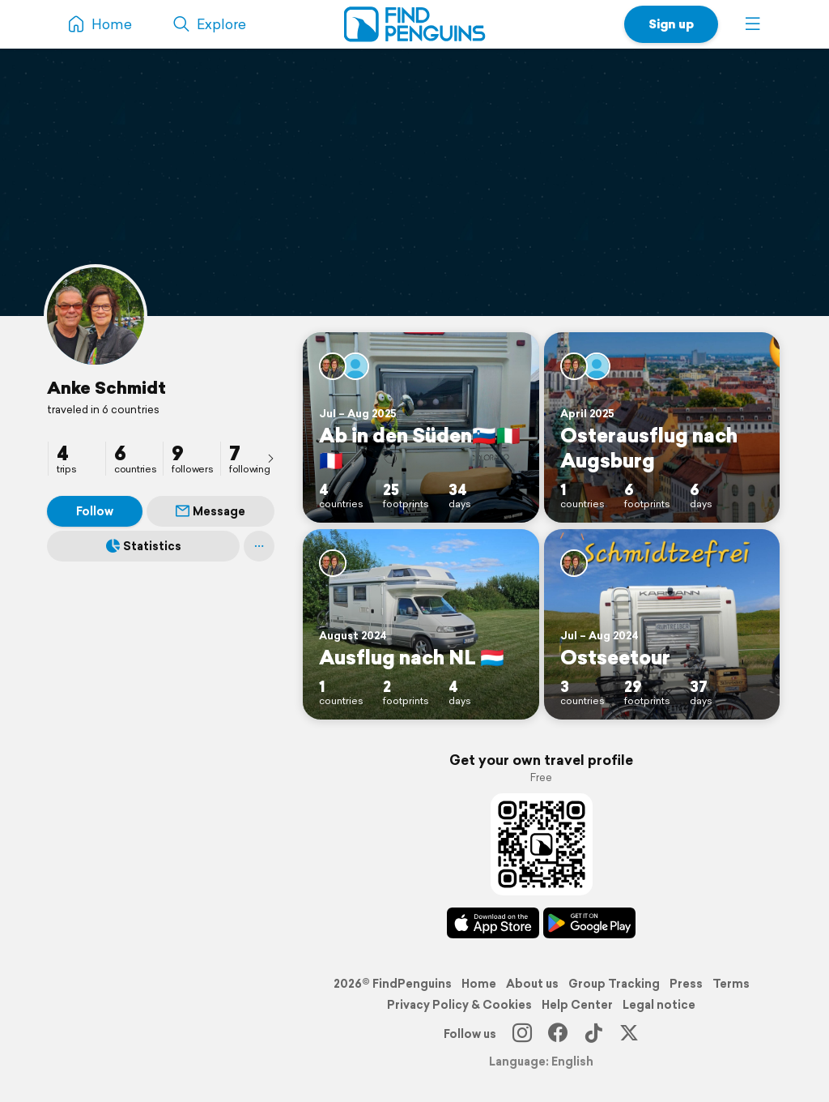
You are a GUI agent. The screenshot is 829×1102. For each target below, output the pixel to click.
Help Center (577, 1005)
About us (532, 984)
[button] (753, 24)
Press (686, 984)
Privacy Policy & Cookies (459, 1005)
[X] (629, 1034)
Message (210, 511)
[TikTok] (593, 1034)
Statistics (143, 546)
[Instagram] (522, 1034)
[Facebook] (558, 1034)
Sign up (671, 23)
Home (478, 984)
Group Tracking (614, 984)
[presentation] (270, 458)
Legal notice (659, 1005)
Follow (94, 511)
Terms (731, 984)
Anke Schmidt (106, 387)
